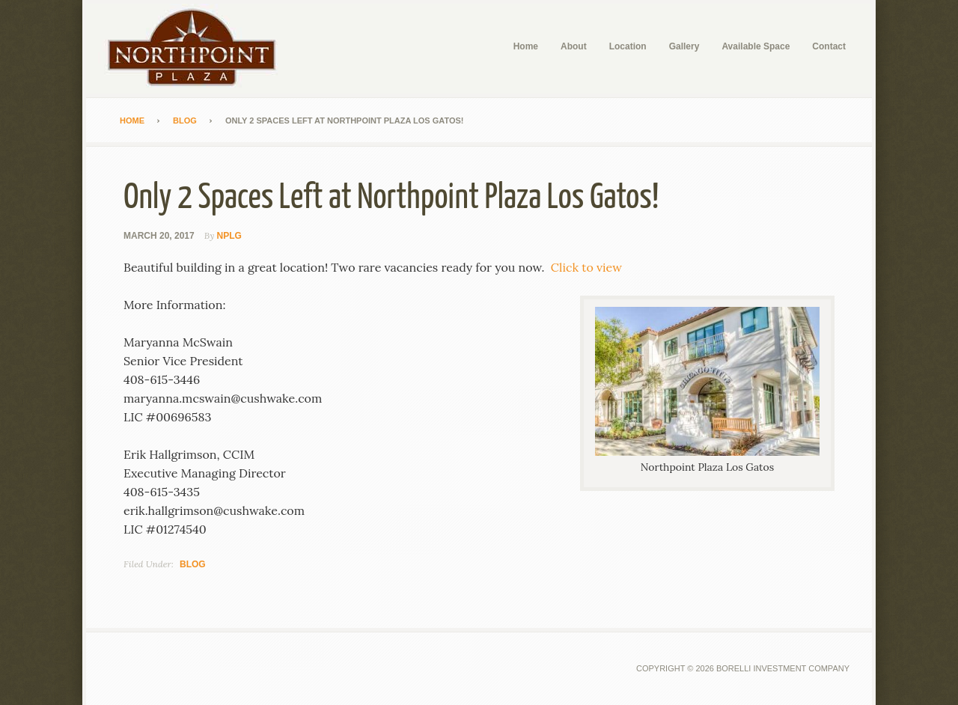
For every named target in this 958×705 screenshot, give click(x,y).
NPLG (229, 236)
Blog (193, 564)
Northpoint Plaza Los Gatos (198, 49)
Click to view (586, 267)
